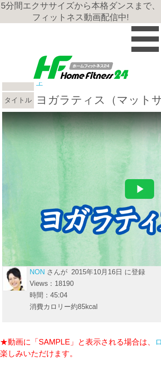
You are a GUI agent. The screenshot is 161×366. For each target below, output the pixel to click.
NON (37, 272)
